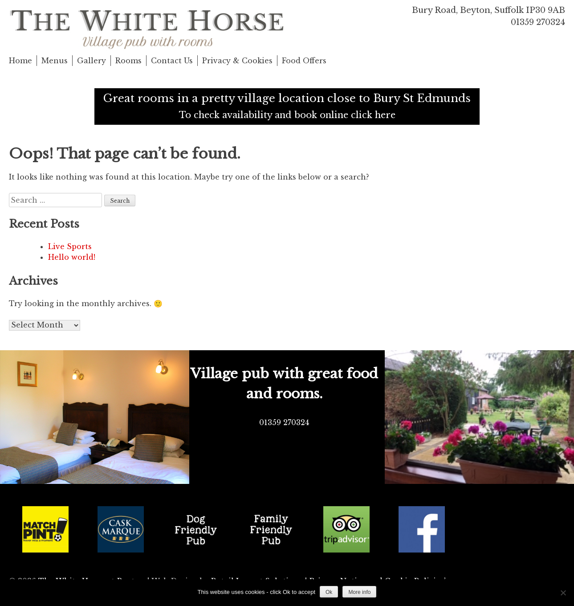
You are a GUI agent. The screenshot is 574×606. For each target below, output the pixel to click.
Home (20, 60)
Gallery (91, 60)
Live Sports (70, 246)
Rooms (128, 60)
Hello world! (71, 257)
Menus (54, 60)
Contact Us (172, 60)
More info (359, 592)
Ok (329, 592)
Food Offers (304, 60)
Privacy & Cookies (237, 60)
